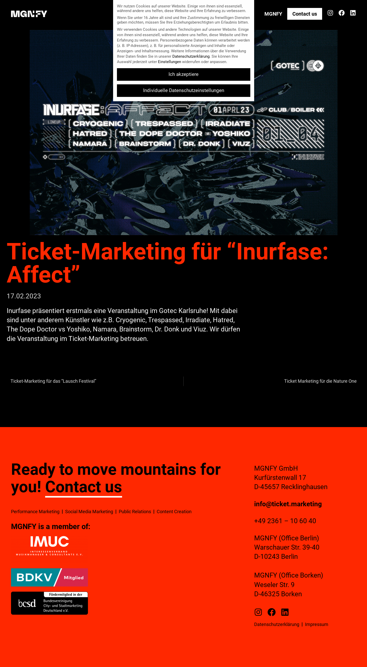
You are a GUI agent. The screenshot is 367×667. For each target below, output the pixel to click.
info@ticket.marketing (288, 504)
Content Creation (174, 511)
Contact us (304, 14)
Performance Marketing (35, 511)
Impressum (316, 624)
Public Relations (135, 511)
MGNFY (273, 14)
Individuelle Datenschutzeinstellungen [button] (183, 90)
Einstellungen (169, 61)
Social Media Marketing (89, 511)
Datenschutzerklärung (276, 624)
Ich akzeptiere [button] (183, 74)
